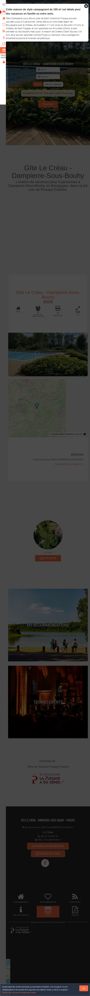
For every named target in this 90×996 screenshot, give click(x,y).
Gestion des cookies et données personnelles (19, 992)
